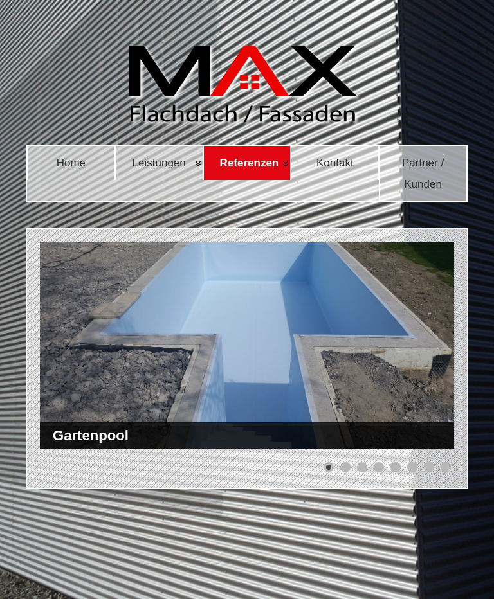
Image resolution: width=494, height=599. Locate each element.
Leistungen (159, 163)
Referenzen (249, 163)
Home (71, 163)
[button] (329, 467)
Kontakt (335, 163)
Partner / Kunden (423, 173)
